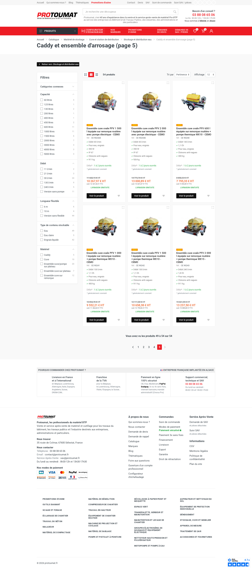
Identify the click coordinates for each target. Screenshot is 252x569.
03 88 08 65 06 (203, 15)
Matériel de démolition (99, 499)
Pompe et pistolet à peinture (102, 537)
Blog (71, 2)
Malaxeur (46, 526)
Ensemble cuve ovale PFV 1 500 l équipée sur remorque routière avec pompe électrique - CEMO (104, 131)
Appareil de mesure (188, 525)
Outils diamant (49, 504)
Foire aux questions (139, 460)
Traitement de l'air (188, 531)
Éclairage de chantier (53, 515)
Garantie (163, 454)
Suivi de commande (161, 2)
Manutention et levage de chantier (146, 521)
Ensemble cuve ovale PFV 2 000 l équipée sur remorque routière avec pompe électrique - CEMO (148, 131)
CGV (191, 446)
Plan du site (195, 464)
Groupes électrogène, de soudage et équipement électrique (145, 530)
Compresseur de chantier (101, 504)
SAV (148, 2)
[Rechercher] (174, 11)
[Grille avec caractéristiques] (91, 74)
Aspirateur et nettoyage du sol (193, 500)
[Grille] (85, 74)
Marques (133, 446)
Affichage (199, 74)
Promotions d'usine (51, 499)
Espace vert (138, 506)
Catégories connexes (57, 86)
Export (162, 449)
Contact (131, 2)
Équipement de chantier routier (100, 517)
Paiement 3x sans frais (171, 435)
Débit (57, 163)
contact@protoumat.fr (57, 454)
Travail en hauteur (97, 510)
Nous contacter (136, 426)
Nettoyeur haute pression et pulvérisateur (148, 539)
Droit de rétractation (170, 459)
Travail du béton (50, 521)
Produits (57, 31)
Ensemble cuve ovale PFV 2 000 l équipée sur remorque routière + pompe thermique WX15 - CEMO (193, 258)
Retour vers (58, 64)
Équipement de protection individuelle (192, 508)
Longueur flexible (57, 201)
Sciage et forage (50, 510)
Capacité (57, 94)
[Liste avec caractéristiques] (97, 74)
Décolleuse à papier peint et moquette (147, 500)
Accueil (40, 2)
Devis (140, 2)
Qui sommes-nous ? (56, 2)
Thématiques (82, 2)
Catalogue (133, 441)
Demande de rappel (138, 436)
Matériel (57, 249)
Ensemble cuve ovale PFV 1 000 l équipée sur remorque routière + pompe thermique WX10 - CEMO (104, 258)
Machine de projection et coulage (100, 524)
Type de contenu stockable (57, 225)
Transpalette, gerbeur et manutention (146, 513)
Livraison (164, 444)
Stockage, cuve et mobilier (193, 520)
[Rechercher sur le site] (127, 11)
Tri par (170, 74)
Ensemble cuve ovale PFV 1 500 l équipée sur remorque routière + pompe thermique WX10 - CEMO (148, 258)
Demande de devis (138, 431)
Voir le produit (96, 195)
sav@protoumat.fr (70, 458)
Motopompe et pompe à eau (147, 545)
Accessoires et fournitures (193, 537)
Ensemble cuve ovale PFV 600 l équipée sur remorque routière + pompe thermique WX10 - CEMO (193, 131)
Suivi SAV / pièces (182, 2)
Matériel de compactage (54, 532)
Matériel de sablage (97, 531)
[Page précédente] (133, 347)
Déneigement (184, 514)
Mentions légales (198, 451)
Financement (166, 439)
